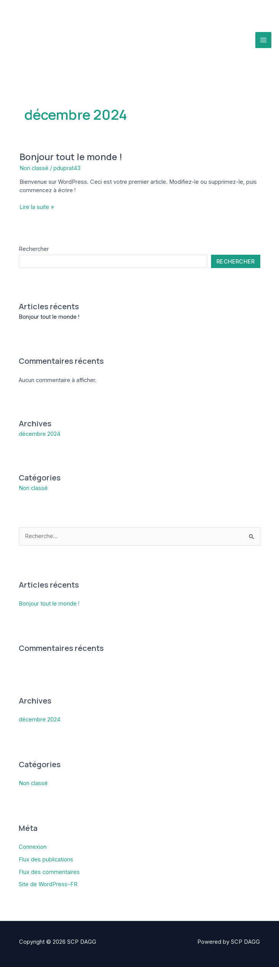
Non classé (33, 168)
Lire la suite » (36, 207)
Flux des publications (46, 859)
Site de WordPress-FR (48, 884)
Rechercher (34, 249)
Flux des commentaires (49, 872)
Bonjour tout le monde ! (70, 157)
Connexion (33, 846)
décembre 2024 (39, 433)
